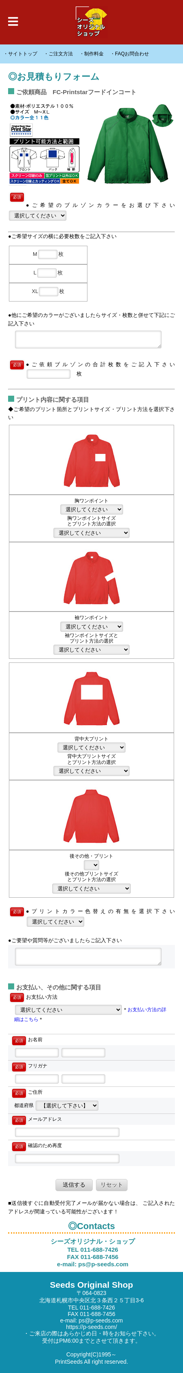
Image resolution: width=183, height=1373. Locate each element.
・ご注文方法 (58, 54)
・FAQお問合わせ (129, 54)
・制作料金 (91, 54)
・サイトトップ (20, 54)
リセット (111, 1184)
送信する (77, 1184)
